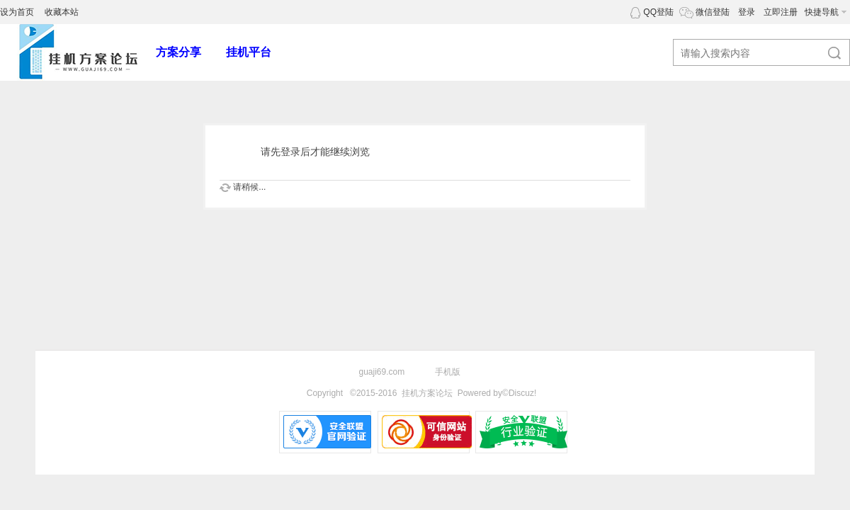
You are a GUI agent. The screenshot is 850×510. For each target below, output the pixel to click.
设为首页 (17, 12)
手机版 (447, 372)
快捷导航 (822, 12)
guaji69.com (382, 372)
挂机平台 (248, 52)
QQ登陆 (658, 12)
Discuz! (522, 393)
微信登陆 (713, 12)
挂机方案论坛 (427, 393)
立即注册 (781, 12)
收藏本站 (62, 12)
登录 (746, 12)
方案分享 (178, 52)
